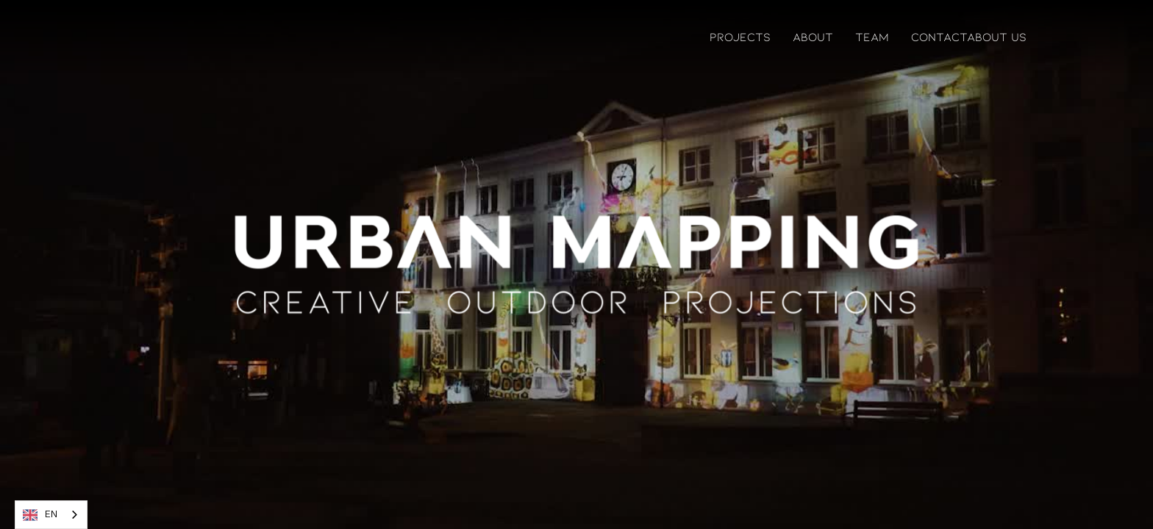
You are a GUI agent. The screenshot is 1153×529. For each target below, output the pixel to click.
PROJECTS (740, 36)
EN (40, 515)
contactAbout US (969, 36)
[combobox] (51, 514)
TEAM (872, 36)
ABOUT (813, 36)
